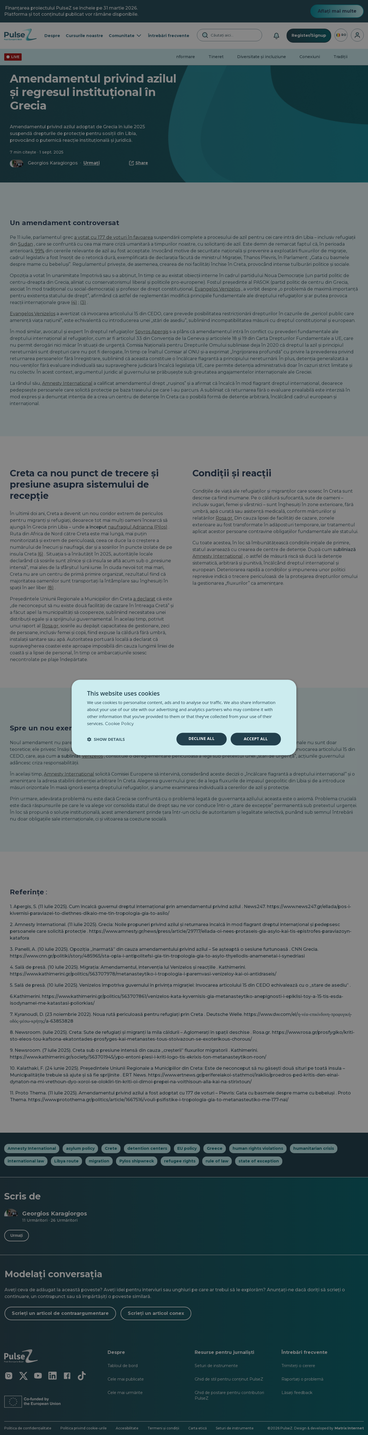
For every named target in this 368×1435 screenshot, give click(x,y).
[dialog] (184, 717)
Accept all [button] (256, 739)
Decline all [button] (201, 738)
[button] (106, 739)
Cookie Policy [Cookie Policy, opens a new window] (119, 723)
